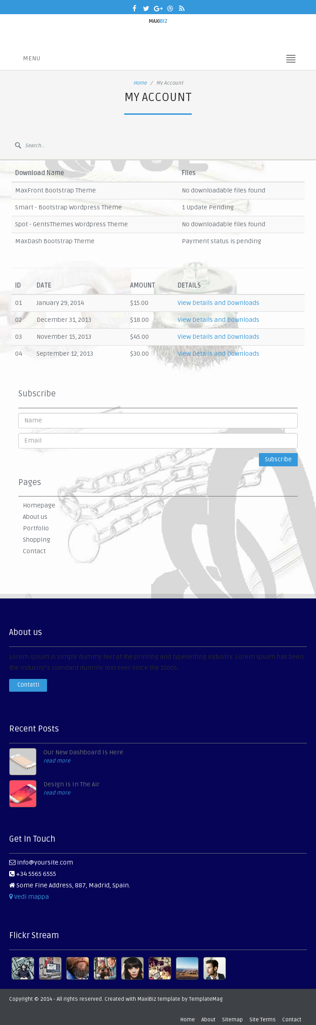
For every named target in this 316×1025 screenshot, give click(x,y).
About (208, 1019)
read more (56, 761)
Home (140, 83)
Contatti (28, 685)
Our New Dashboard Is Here (83, 752)
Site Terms (262, 1019)
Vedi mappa (29, 897)
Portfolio (36, 528)
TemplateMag (206, 999)
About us (35, 517)
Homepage (39, 505)
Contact (34, 551)
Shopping (36, 540)
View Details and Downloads (218, 303)
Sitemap (232, 1019)
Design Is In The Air (71, 784)
